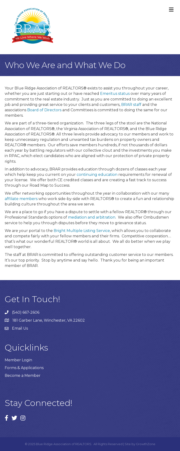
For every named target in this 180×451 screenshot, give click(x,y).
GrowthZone (145, 444)
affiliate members (21, 199)
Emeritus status (115, 93)
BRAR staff (131, 104)
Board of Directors (44, 110)
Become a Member (23, 375)
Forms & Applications (24, 368)
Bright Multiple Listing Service (82, 230)
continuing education (97, 174)
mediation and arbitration (91, 217)
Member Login (18, 360)
